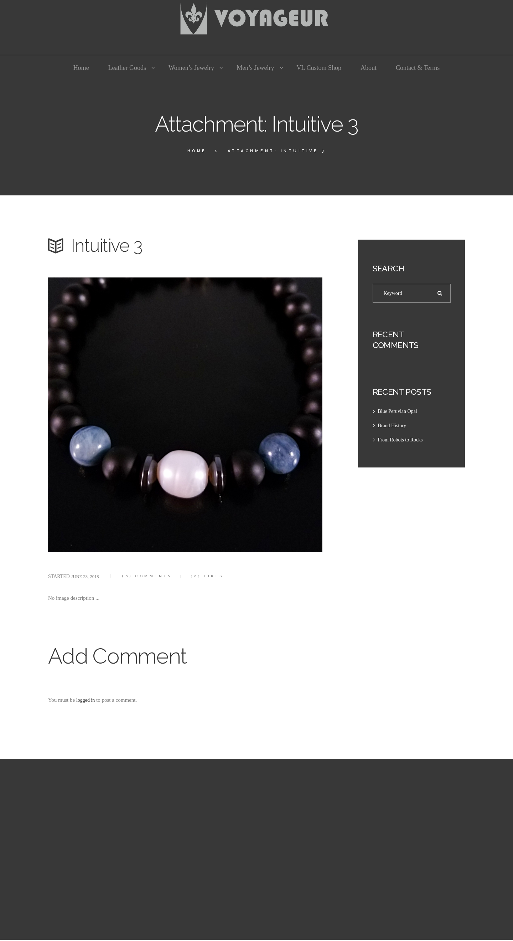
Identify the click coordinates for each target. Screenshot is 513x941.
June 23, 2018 (86, 576)
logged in (86, 700)
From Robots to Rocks (402, 441)
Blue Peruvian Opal (399, 412)
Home (197, 151)
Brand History (393, 427)
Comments (152, 576)
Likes (217, 576)
